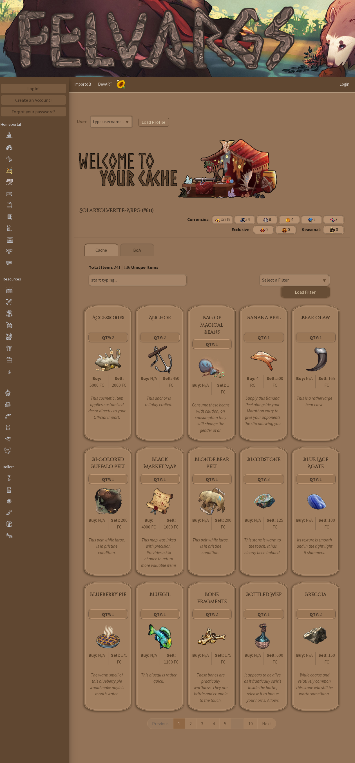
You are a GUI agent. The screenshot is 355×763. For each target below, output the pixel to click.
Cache (132, 84)
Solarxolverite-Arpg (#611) (118, 211)
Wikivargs (112, 84)
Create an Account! (35, 100)
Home (91, 84)
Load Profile (155, 122)
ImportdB (153, 84)
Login (344, 84)
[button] (78, 84)
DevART (175, 84)
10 (251, 723)
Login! (35, 88)
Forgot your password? (35, 111)
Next (267, 723)
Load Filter (305, 292)
